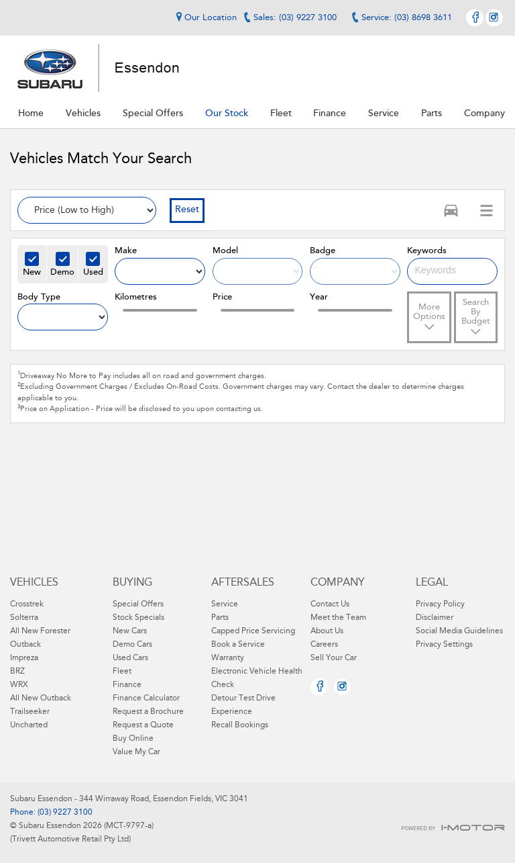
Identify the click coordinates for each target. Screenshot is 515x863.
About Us (326, 631)
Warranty (227, 658)
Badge (322, 250)
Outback (25, 645)
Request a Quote (143, 725)
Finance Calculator (146, 698)
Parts (220, 618)
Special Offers (138, 604)
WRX (19, 685)
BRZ (17, 672)
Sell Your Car (333, 658)
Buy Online (133, 739)
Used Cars (130, 658)
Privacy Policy (440, 604)
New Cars (130, 631)
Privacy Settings (444, 645)
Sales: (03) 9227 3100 (295, 17)
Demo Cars (132, 645)
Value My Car (136, 752)
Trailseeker (30, 712)
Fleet (122, 672)
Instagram (494, 17)
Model (225, 250)
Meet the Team (338, 618)
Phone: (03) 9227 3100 (51, 813)
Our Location (204, 17)
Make (126, 250)
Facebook (474, 17)
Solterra (24, 618)
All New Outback (40, 698)
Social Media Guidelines (459, 631)
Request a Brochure (148, 712)
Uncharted (29, 725)
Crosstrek (27, 604)
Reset (187, 210)
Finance (127, 685)
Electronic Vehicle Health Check (256, 678)
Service (224, 604)
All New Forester (40, 631)
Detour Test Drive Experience (243, 705)
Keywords (427, 250)
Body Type (38, 297)
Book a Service (238, 645)
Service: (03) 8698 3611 (406, 17)
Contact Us (329, 604)
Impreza (24, 658)
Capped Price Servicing (253, 631)
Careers (324, 645)
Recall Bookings (239, 725)
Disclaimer (434, 618)
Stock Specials (138, 618)
